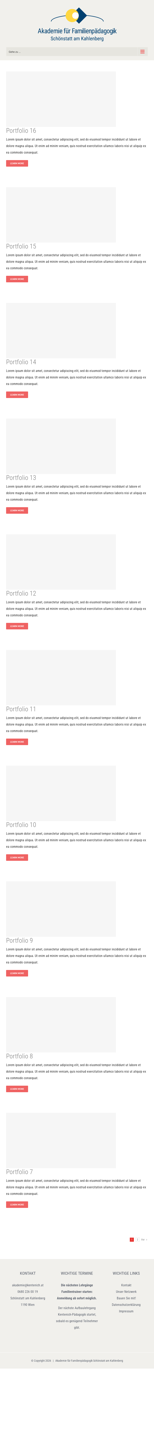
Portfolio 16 (21, 130)
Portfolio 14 (21, 362)
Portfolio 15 (21, 246)
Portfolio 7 (19, 1172)
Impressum (126, 1311)
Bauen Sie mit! (126, 1298)
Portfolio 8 (19, 1056)
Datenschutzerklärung (126, 1305)
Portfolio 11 (21, 709)
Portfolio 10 (21, 825)
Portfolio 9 (19, 940)
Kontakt (126, 1285)
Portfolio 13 (21, 478)
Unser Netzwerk (126, 1292)
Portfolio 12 (21, 593)
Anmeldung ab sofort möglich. (77, 1298)
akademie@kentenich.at (28, 1285)
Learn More (17, 163)
